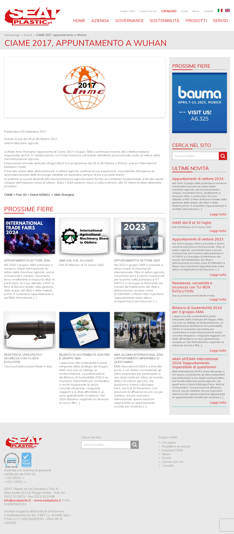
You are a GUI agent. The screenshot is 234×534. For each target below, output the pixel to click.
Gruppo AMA (127, 11)
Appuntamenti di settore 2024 (27, 260)
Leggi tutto (218, 214)
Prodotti (196, 20)
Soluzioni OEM (172, 450)
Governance (129, 20)
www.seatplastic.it (47, 500)
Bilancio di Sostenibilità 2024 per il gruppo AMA (197, 309)
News (195, 11)
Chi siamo (169, 442)
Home (79, 20)
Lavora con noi (148, 11)
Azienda (100, 20)
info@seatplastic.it (17, 500)
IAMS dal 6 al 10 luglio (76, 260)
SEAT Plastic (23, 442)
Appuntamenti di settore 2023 (137, 260)
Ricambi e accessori (176, 446)
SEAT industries (32, 17)
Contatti (208, 11)
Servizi (220, 20)
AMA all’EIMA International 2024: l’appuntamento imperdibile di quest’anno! (138, 358)
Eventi (184, 11)
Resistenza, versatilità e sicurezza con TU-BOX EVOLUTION (23, 358)
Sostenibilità (165, 20)
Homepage (12, 35)
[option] (199, 103)
